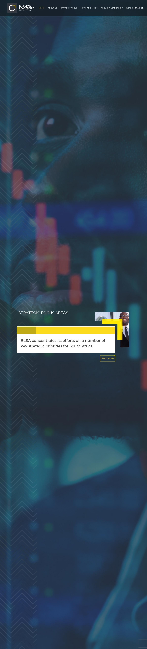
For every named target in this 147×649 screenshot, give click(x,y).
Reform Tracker (135, 8)
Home (42, 8)
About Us (52, 8)
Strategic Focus (69, 8)
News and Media (89, 8)
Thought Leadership (112, 8)
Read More (107, 358)
